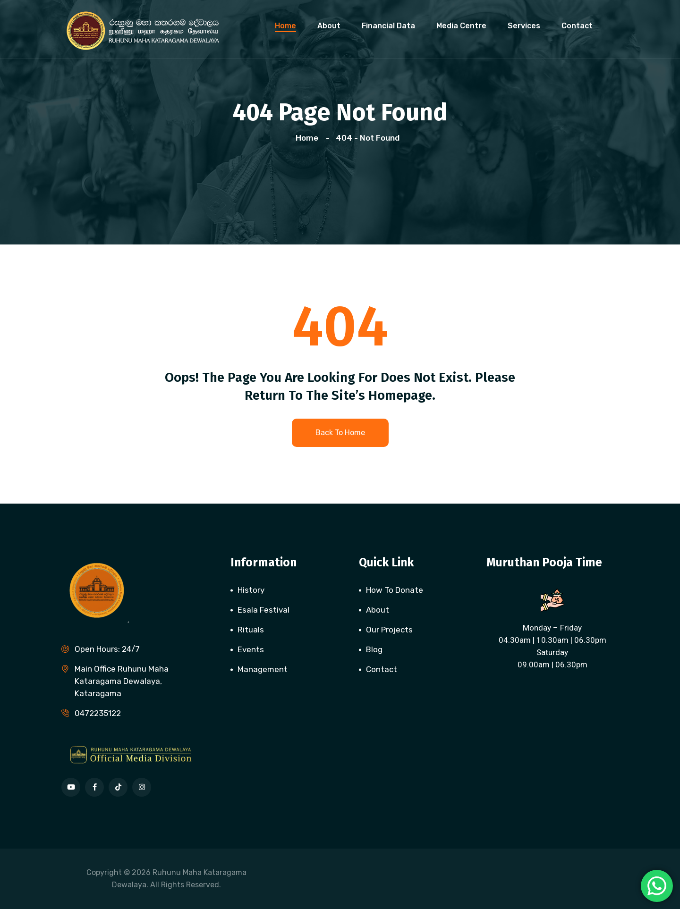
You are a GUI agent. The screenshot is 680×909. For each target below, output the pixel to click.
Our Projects (389, 629)
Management (263, 669)
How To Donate (394, 590)
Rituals (251, 629)
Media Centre (461, 25)
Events (251, 649)
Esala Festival (263, 609)
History (251, 590)
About (328, 25)
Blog (374, 649)
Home (285, 25)
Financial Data (388, 25)
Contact (577, 25)
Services (524, 25)
